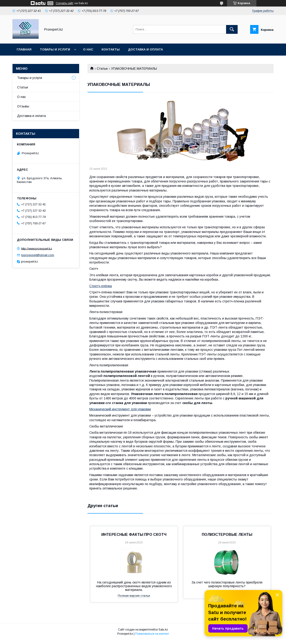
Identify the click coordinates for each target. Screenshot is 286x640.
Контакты (111, 49)
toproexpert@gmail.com (37, 255)
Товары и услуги (55, 49)
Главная (24, 49)
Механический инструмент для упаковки (120, 409)
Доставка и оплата (145, 49)
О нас (88, 49)
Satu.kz (163, 629)
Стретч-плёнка (100, 286)
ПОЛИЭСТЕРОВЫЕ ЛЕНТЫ (227, 534)
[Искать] (232, 29)
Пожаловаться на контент (152, 633)
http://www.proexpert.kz (36, 248)
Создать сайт (64, 3)
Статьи (102, 68)
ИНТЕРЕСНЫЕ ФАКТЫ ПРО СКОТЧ (133, 534)
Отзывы (23, 106)
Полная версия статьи (134, 595)
